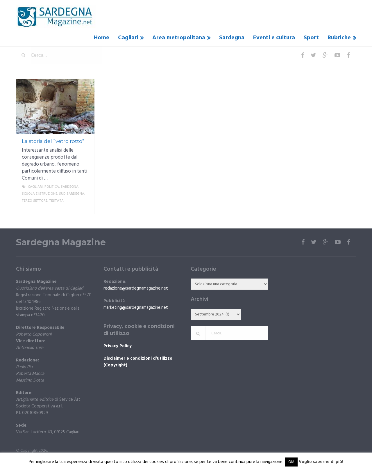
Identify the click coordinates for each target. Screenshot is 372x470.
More (85, 208)
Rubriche (339, 37)
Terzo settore (34, 201)
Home (101, 37)
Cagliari (128, 37)
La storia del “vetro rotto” (53, 141)
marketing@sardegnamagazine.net (135, 307)
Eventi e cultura (274, 37)
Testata (56, 201)
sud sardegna (71, 194)
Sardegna (231, 37)
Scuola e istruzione (39, 194)
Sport (311, 37)
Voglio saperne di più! (321, 461)
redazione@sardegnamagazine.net (135, 288)
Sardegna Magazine (61, 242)
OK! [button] (291, 462)
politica (51, 187)
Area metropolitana (178, 37)
